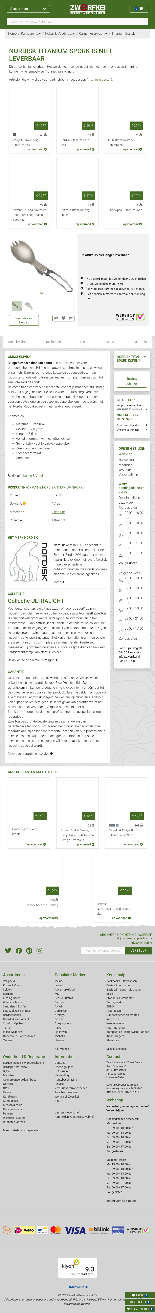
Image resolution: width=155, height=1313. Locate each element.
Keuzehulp (115, 974)
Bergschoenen (12, 1015)
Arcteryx (60, 1015)
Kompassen (10, 1100)
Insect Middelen (13, 1031)
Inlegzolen (112, 1019)
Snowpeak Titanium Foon (126, 210)
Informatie (64, 1056)
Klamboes (112, 1040)
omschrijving (17, 342)
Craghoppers (63, 1023)
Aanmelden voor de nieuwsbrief (74, 1116)
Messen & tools (12, 1105)
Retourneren (62, 1071)
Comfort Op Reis (13, 1023)
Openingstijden (64, 1067)
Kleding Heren (11, 998)
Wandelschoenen (13, 1002)
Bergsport (9, 993)
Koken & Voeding (35, 476)
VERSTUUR (139, 950)
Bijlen (109, 993)
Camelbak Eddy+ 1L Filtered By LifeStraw (122, 833)
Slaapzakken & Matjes (16, 1010)
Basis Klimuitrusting (118, 985)
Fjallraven (61, 1031)
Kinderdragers (115, 1036)
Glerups (59, 1002)
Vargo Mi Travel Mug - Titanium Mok (26, 142)
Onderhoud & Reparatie (24, 1056)
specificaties (53, 342)
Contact (60, 1062)
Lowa (58, 985)
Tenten (7, 1027)
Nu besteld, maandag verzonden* (116, 278)
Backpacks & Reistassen (121, 981)
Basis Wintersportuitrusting (123, 989)
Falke (58, 1027)
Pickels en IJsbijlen (14, 1117)
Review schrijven (132, 381)
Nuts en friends (12, 1109)
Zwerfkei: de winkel (66, 1092)
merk (83, 342)
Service (59, 1083)
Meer (58, 582)
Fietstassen (113, 1010)
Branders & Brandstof (120, 998)
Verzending (62, 1075)
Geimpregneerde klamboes (19, 1079)
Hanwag (60, 1040)
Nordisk (46, 652)
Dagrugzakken (115, 1002)
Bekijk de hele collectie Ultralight (32, 660)
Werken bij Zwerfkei (67, 1096)
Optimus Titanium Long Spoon (75, 212)
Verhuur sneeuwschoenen (71, 1088)
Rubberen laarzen (14, 1122)
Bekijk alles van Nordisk (24, 320)
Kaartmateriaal (115, 1027)
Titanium (58, 512)
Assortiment (28, 9)
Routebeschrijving (66, 1079)
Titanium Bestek (99, 79)
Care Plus (61, 1010)
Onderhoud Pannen (128, 429)
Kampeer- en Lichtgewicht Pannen (127, 1031)
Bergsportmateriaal (15, 1067)
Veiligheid (9, 981)
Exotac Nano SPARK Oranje (25, 832)
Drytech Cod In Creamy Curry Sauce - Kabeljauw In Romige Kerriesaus (77, 835)
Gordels (8, 1083)
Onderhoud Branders (128, 425)
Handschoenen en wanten (122, 1015)
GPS (5, 1088)
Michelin (60, 1036)
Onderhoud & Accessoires (19, 1036)
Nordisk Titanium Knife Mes (75, 142)
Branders (9, 1075)
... (38, 33)
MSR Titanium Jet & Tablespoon (120, 142)
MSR (58, 993)
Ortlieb (59, 1019)
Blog (57, 1100)
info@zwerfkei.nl (129, 656)
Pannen (8, 1113)
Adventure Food (65, 989)
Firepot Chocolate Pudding (41, 905)
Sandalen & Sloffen (15, 1006)
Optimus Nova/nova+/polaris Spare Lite (113, 908)
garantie (141, 342)
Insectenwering (116, 1023)
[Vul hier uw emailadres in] (103, 950)
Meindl (59, 981)
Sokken (7, 989)
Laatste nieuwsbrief (67, 1112)
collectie (111, 342)
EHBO (110, 1006)
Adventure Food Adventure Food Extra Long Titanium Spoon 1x (29, 214)
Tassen (7, 1040)
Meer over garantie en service (30, 754)
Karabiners (10, 1096)
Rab (96, 647)
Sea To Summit (64, 998)
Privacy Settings (77, 1286)
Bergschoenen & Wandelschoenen (24, 1062)
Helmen (8, 1092)
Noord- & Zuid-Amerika (17, 1019)
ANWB (59, 1006)
